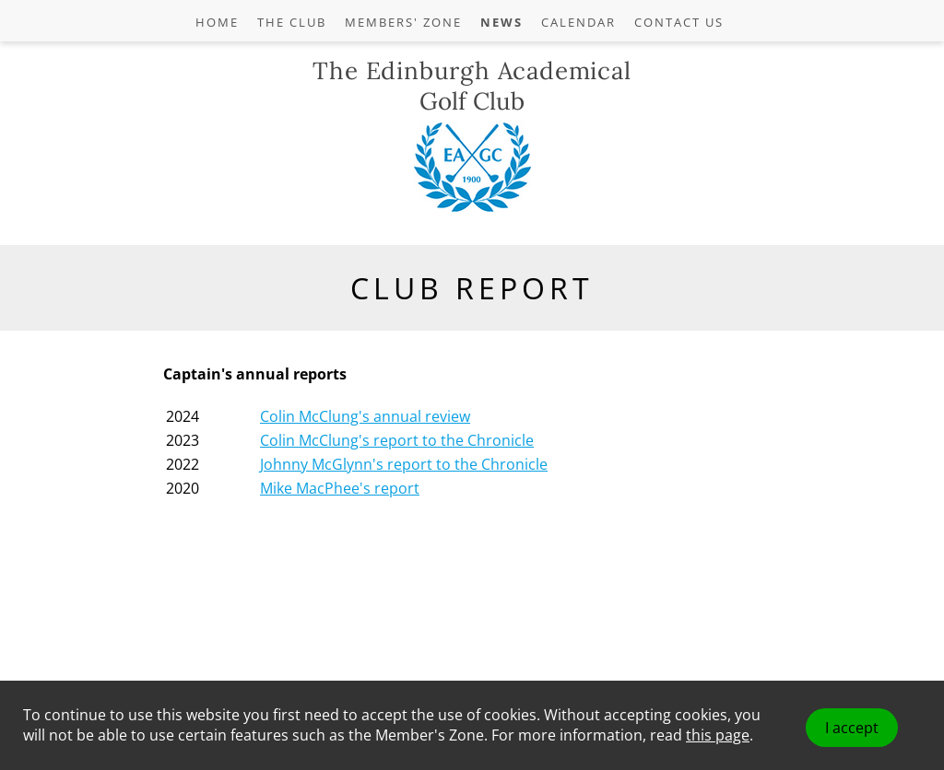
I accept (852, 728)
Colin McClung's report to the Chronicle (397, 440)
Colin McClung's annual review (365, 416)
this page (717, 735)
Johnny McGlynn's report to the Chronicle (404, 464)
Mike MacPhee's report (339, 488)
